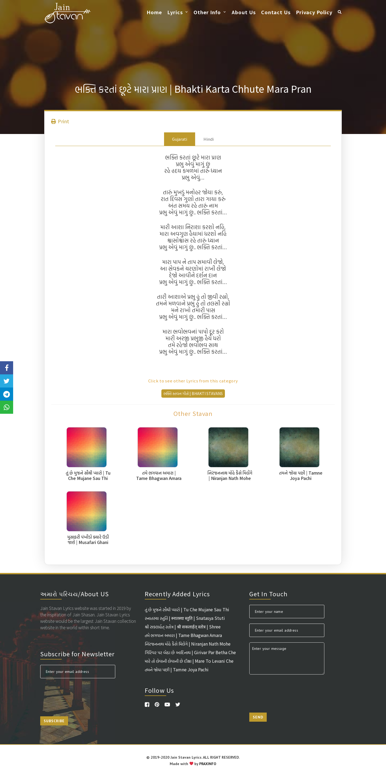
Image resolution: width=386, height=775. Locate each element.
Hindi (208, 139)
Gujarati (179, 139)
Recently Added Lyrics (177, 593)
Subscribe (54, 720)
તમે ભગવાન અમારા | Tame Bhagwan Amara (183, 635)
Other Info (207, 12)
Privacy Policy (314, 12)
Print (60, 121)
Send (258, 717)
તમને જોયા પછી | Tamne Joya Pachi (177, 669)
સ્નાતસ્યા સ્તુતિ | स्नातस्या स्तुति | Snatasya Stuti (185, 618)
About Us (244, 12)
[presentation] (81, 694)
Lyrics (175, 12)
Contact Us (276, 12)
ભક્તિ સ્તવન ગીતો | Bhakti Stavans (193, 393)
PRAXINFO (207, 763)
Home (154, 12)
